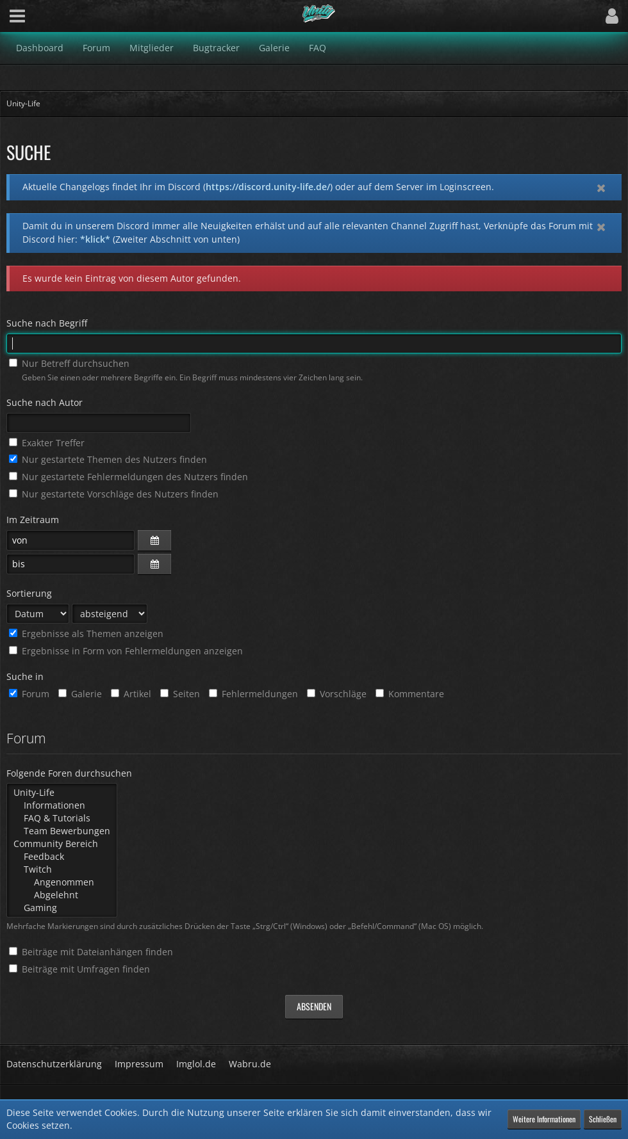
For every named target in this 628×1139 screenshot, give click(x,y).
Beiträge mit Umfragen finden (79, 969)
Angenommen (62, 882)
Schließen (602, 1118)
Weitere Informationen (544, 1118)
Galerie (80, 694)
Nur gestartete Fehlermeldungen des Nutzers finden (128, 477)
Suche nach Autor (44, 402)
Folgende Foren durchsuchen (69, 773)
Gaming (62, 907)
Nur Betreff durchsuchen (69, 363)
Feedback (62, 856)
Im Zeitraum (32, 519)
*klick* (95, 239)
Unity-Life (62, 792)
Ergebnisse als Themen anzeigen (86, 633)
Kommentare (410, 694)
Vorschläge (337, 694)
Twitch (62, 869)
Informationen (62, 805)
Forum (29, 694)
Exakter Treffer (47, 443)
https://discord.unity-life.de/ (268, 187)
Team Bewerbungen (62, 831)
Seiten (180, 694)
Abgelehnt (62, 895)
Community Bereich (62, 843)
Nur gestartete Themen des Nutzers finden (108, 459)
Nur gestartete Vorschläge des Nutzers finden (114, 494)
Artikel (131, 694)
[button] (17, 16)
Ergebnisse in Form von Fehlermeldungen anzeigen (126, 651)
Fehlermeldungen (253, 694)
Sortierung (29, 593)
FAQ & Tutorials (62, 818)
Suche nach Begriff (46, 323)
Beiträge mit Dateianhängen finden (91, 952)
